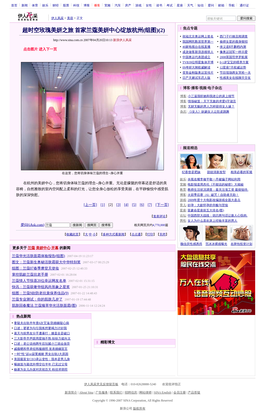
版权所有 (139, 408)
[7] (150, 205)
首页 (14, 5)
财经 (56, 5)
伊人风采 (57, 18)
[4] (126, 205)
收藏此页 (72, 234)
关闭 (162, 234)
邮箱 (221, 5)
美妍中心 (43, 248)
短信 (200, 5)
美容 (70, 18)
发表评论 (159, 216)
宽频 (107, 5)
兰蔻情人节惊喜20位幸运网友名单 (39, 281)
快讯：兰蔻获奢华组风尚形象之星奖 (41, 287)
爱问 (211, 5)
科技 (76, 5)
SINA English (162, 392)
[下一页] (162, 205)
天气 (190, 5)
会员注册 (179, 392)
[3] (118, 205)
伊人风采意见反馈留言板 (101, 384)
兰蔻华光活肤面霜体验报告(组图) (38, 256)
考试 (169, 5)
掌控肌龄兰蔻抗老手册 (30, 274)
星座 (180, 5)
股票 (66, 5)
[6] (142, 205)
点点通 (136, 234)
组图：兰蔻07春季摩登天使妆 (35, 268)
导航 (232, 5)
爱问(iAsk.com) (32, 225)
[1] (103, 205)
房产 (128, 5)
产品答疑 (194, 392)
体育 (35, 5)
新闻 (24, 5)
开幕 (54, 248)
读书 (159, 5)
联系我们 (116, 392)
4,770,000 (159, 225)
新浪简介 (71, 392)
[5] (134, 205)
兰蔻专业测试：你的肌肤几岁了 (37, 299)
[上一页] (90, 205)
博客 (87, 5)
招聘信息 (131, 392)
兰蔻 (31, 248)
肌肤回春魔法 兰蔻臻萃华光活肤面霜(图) (44, 305)
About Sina (86, 392)
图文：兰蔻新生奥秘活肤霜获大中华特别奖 (46, 262)
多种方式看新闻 (113, 234)
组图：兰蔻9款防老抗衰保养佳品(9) (40, 293)
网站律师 (145, 392)
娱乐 (45, 5)
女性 (149, 5)
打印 (150, 234)
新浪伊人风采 (122, 40)
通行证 (244, 5)
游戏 (138, 5)
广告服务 (101, 392)
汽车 (118, 5)
